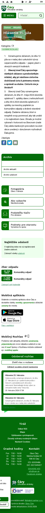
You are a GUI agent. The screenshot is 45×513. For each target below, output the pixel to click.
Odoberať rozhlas (22, 356)
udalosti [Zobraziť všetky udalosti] (21, 253)
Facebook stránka (34, 474)
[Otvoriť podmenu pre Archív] (40, 164)
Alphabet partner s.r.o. (34, 500)
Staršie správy (9, 407)
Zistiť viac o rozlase (22, 362)
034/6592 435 (34, 469)
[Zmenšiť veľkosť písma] (26, 2)
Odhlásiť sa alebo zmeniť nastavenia (22, 367)
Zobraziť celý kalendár (10, 285)
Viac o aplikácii (7, 325)
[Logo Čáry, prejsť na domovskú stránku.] (22, 8)
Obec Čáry (29, 503)
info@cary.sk (34, 471)
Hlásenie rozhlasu (10, 49)
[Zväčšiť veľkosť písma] (30, 2)
